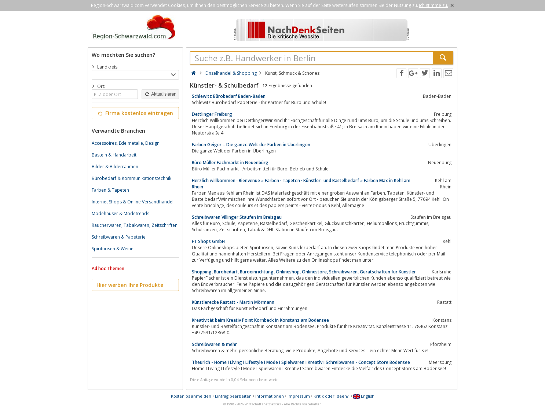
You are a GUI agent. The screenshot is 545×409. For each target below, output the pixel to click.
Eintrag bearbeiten (233, 396)
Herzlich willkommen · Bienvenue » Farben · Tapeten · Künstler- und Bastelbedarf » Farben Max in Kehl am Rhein (301, 183)
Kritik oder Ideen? (331, 396)
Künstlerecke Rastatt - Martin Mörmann (233, 302)
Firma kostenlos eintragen (134, 113)
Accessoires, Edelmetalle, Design (126, 143)
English (363, 396)
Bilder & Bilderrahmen (115, 166)
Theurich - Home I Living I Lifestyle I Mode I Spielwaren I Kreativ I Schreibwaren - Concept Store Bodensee (301, 362)
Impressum (299, 396)
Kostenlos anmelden (191, 396)
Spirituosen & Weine (112, 249)
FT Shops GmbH (208, 241)
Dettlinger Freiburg (212, 114)
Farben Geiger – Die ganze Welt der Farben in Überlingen (251, 144)
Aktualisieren (160, 94)
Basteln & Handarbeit (114, 155)
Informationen (269, 396)
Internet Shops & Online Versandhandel (132, 202)
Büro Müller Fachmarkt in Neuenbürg (230, 162)
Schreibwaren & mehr (214, 344)
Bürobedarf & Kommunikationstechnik (131, 178)
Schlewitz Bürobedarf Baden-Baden (229, 96)
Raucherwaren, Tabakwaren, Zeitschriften (135, 225)
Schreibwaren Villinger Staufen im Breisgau (237, 217)
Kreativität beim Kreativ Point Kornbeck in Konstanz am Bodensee (260, 320)
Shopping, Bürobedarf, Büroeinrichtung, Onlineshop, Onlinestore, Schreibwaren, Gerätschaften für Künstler (304, 272)
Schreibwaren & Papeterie (119, 237)
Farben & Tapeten (110, 190)
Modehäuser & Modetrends (120, 213)
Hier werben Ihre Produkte (129, 284)
